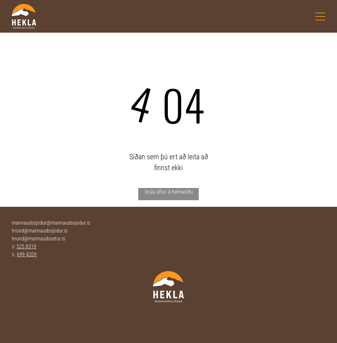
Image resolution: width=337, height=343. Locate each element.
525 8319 (26, 246)
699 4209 (27, 254)
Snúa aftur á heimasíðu (168, 192)
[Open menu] (320, 16)
